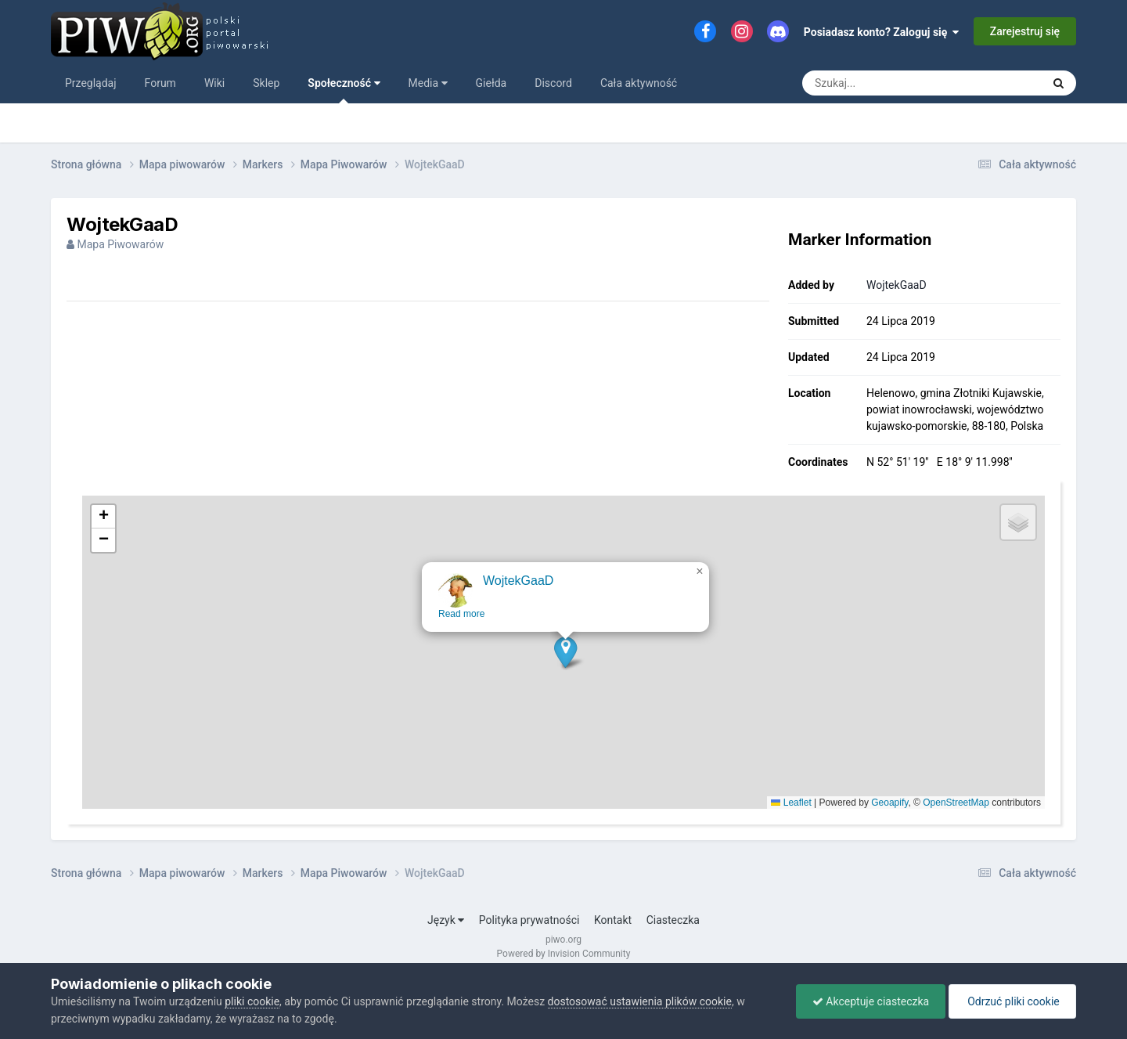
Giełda (491, 83)
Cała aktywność (638, 83)
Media (428, 83)
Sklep (266, 83)
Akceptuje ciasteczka (870, 1001)
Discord (553, 83)
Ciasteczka (673, 920)
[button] (567, 665)
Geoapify (889, 802)
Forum (160, 83)
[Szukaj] (886, 83)
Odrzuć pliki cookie (1012, 1001)
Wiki (214, 83)
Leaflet (791, 802)
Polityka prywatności (529, 920)
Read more (463, 627)
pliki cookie (252, 1001)
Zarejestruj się (1025, 31)
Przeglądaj (91, 83)
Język (445, 920)
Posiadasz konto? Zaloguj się (882, 32)
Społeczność (344, 90)
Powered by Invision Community (564, 953)
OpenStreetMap (956, 802)
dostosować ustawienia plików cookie (640, 1001)
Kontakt (613, 920)
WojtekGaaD (896, 285)
